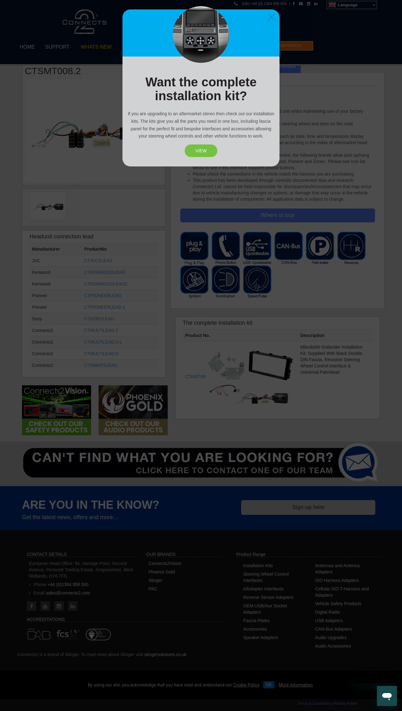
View (201, 150)
